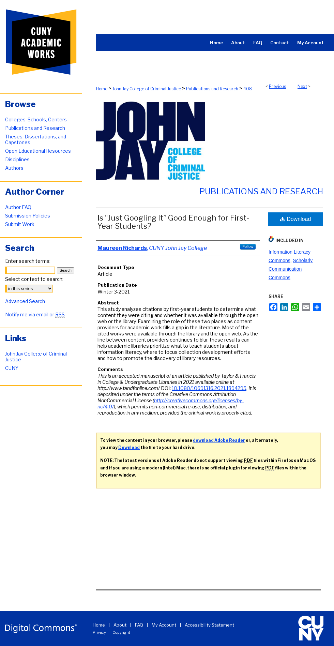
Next (302, 86)
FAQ (139, 625)
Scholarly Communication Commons (291, 269)
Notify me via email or (35, 314)
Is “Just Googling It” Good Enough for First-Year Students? (173, 221)
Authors (14, 168)
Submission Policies (27, 216)
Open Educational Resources (38, 151)
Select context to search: (34, 279)
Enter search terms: (27, 261)
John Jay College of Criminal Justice (146, 88)
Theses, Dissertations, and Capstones (35, 139)
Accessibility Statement (209, 625)
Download (295, 219)
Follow (247, 246)
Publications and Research (212, 88)
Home (101, 88)
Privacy (99, 632)
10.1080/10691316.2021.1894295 (209, 388)
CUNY (11, 368)
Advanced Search (25, 301)
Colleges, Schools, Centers (36, 119)
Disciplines (17, 159)
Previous (277, 86)
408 (247, 88)
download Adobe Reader (219, 440)
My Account (164, 625)
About (119, 625)
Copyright (121, 632)
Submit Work (19, 224)
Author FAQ (18, 207)
